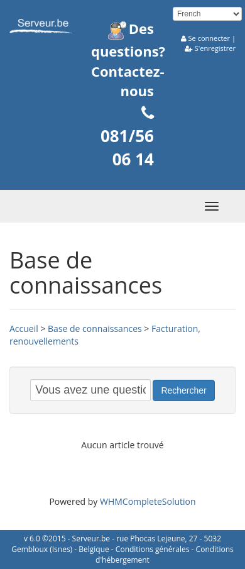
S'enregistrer (215, 48)
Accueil (23, 328)
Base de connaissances (95, 328)
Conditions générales (153, 549)
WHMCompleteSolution (148, 501)
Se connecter (209, 38)
